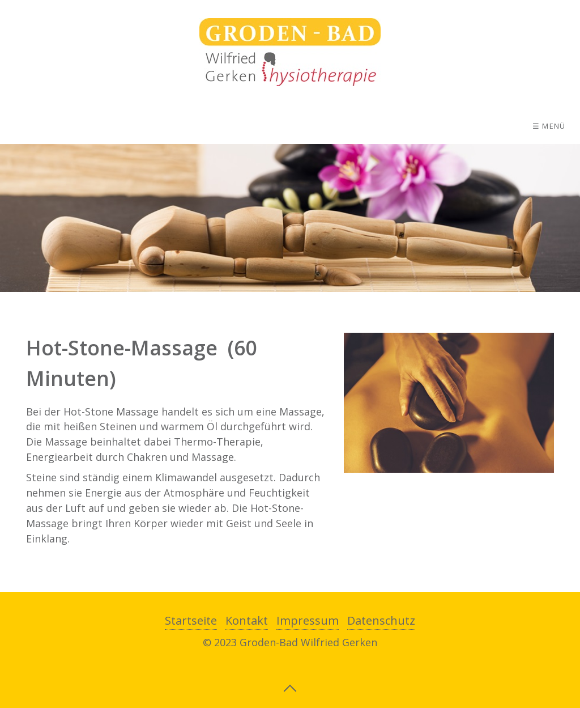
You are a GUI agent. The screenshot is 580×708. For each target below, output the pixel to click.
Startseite (191, 620)
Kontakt (246, 620)
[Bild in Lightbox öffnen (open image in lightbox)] (449, 403)
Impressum (307, 620)
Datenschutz (381, 620)
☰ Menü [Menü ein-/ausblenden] (549, 126)
